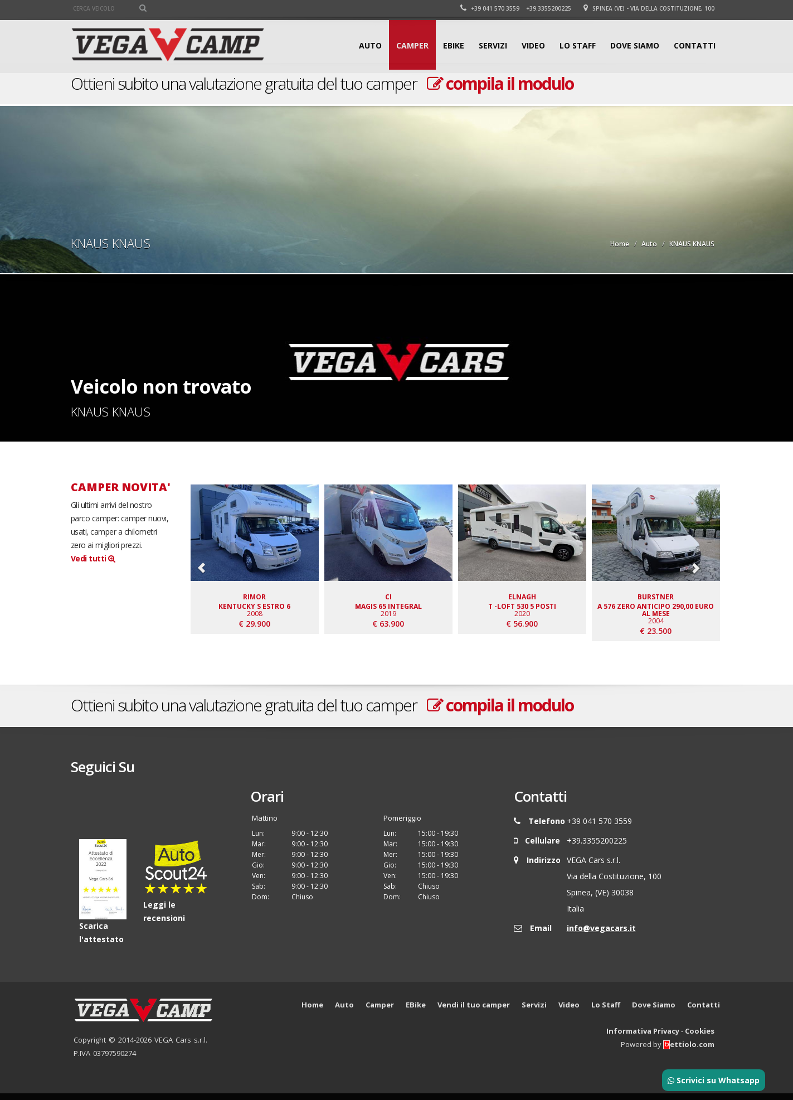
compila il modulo (500, 83)
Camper (412, 45)
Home (619, 244)
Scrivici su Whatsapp (714, 1080)
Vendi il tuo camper (473, 1011)
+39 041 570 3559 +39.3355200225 (515, 8)
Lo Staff (578, 45)
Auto (370, 45)
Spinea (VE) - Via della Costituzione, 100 (648, 8)
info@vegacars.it (601, 934)
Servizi (493, 45)
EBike (453, 45)
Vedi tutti (93, 558)
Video (533, 45)
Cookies (699, 1037)
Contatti (695, 45)
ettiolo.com (688, 1050)
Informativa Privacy (642, 1037)
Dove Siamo (634, 45)
